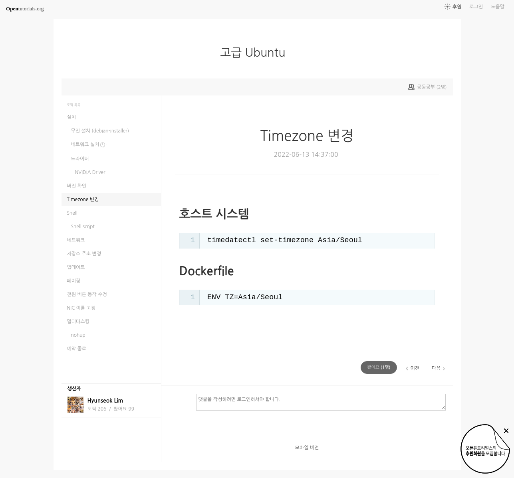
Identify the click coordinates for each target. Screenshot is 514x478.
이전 (414, 368)
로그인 (476, 6)
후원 (457, 6)
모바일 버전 (307, 447)
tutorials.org (25, 9)
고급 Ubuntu (256, 52)
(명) (378, 367)
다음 (436, 368)
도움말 (497, 6)
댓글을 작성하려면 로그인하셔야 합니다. (320, 401)
